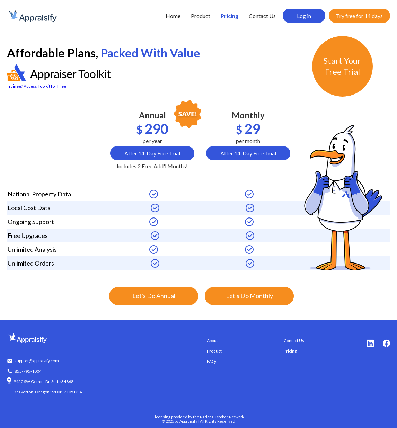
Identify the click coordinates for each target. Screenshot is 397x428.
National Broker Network (222, 416)
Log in (304, 15)
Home (173, 15)
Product (200, 15)
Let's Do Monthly (249, 296)
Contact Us (262, 15)
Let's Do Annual (153, 296)
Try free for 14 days (359, 15)
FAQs (212, 361)
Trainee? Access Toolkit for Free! (37, 86)
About (212, 340)
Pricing (229, 15)
